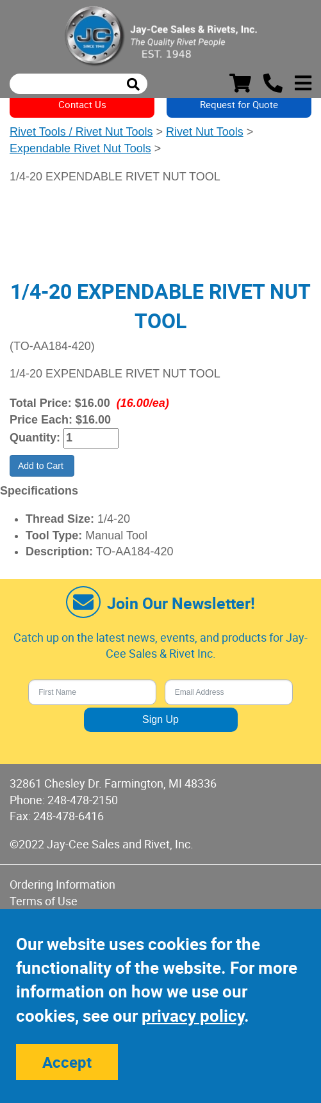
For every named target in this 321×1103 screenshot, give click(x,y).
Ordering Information (62, 884)
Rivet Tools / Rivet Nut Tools (81, 131)
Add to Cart (42, 466)
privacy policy (193, 1015)
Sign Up (160, 719)
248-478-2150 (82, 799)
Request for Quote (239, 104)
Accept (67, 1062)
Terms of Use (44, 901)
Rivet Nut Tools (204, 131)
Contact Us (82, 104)
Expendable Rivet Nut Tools (80, 148)
